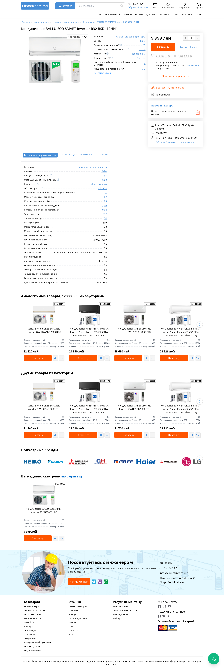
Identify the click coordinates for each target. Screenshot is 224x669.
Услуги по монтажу (33, 650)
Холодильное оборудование (37, 642)
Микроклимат (31, 638)
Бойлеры (117, 618)
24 (105, 218)
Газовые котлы (120, 606)
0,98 (104, 209)
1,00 (104, 205)
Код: (59, 304)
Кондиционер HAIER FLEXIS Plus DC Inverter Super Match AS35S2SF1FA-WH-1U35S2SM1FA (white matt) (180, 332)
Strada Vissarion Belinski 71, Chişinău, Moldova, (173, 127)
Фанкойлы (29, 622)
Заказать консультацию (175, 76)
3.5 (105, 201)
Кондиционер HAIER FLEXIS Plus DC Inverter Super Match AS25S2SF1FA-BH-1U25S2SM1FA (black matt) (89, 409)
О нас (176, 14)
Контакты (187, 14)
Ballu (142, 40)
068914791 (161, 133)
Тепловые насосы (32, 618)
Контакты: (166, 563)
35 (144, 45)
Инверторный (137, 53)
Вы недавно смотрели (51, 476)
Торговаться (160, 94)
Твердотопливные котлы (125, 610)
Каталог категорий (109, 14)
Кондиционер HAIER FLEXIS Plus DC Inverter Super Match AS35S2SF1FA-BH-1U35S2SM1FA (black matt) (89, 332)
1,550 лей (193, 65)
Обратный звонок (138, 7)
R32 (105, 214)
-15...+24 (141, 58)
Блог (199, 14)
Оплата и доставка (146, 14)
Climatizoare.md (35, 5)
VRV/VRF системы (32, 614)
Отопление (29, 634)
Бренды (128, 14)
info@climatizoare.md (173, 573)
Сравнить (73, 610)
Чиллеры (28, 626)
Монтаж (164, 14)
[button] (200, 324)
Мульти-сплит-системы (35, 610)
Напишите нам (187, 142)
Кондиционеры (31, 606)
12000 (142, 49)
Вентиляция (30, 630)
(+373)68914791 (136, 4)
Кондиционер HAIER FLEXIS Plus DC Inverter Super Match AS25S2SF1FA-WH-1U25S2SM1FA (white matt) (180, 409)
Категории (32, 602)
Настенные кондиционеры (130, 36)
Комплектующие (32, 646)
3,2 (143, 68)
